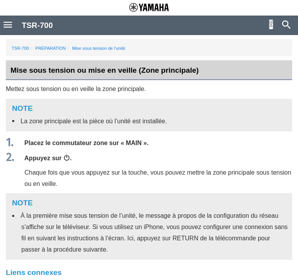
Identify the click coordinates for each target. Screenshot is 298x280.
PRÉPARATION (50, 48)
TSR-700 (20, 48)
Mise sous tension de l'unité (98, 48)
